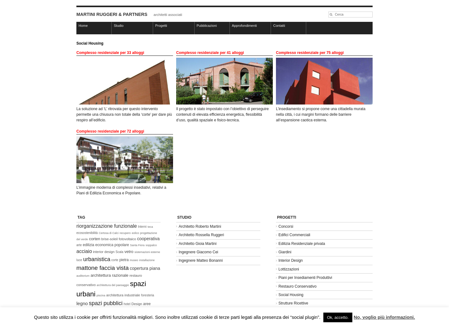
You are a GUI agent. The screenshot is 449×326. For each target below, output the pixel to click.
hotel (126, 304)
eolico (135, 233)
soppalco (151, 245)
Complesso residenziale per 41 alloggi (210, 53)
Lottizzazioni (288, 269)
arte (79, 245)
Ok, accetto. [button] (338, 317)
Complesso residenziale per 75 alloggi (310, 53)
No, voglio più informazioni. (384, 317)
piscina (101, 295)
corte (114, 260)
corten (94, 238)
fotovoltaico (127, 239)
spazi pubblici (106, 303)
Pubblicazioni (207, 25)
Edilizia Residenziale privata (301, 243)
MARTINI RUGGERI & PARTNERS (111, 14)
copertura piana (145, 268)
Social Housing (290, 295)
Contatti (279, 25)
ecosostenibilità (87, 233)
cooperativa (148, 238)
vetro (128, 251)
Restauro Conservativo (297, 286)
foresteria (147, 295)
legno (82, 303)
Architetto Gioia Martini (197, 243)
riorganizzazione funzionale (106, 226)
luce (79, 260)
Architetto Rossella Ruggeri (201, 235)
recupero (125, 233)
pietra (124, 260)
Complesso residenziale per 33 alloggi (110, 53)
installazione (147, 260)
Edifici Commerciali (294, 235)
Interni (142, 226)
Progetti (161, 25)
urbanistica (96, 259)
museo (134, 260)
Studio (118, 25)
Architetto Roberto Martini (200, 226)
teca (150, 226)
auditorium (82, 275)
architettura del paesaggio (113, 285)
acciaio (84, 251)
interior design (103, 252)
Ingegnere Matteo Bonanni (201, 260)
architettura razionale (109, 275)
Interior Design (290, 260)
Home (83, 25)
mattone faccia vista (102, 268)
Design (136, 304)
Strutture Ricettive (293, 303)
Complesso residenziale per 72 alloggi (110, 131)
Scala (119, 252)
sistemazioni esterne (147, 252)
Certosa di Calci (109, 233)
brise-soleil (109, 239)
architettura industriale (123, 295)
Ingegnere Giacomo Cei (198, 252)
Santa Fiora (137, 245)
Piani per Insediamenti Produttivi (305, 277)
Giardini (284, 252)
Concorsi (285, 226)
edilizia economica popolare (106, 245)
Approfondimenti (244, 25)
